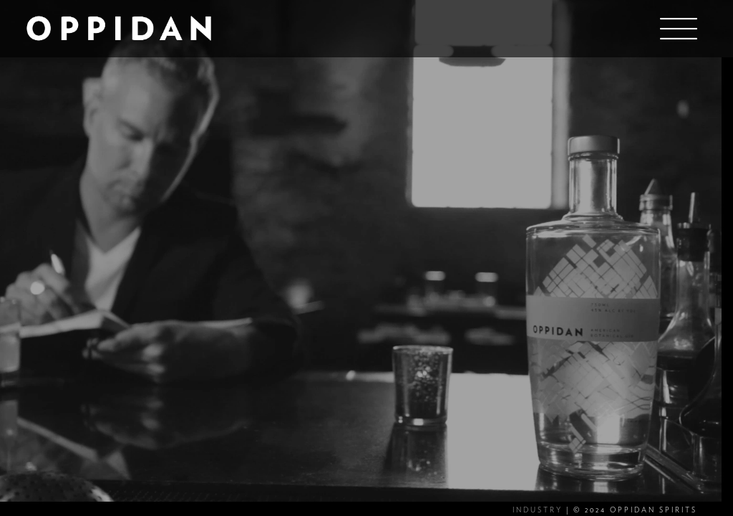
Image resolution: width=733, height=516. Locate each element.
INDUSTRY (538, 510)
